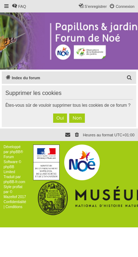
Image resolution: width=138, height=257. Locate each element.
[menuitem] (19, 6)
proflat (17, 187)
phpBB (15, 152)
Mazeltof (10, 197)
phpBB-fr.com (14, 182)
